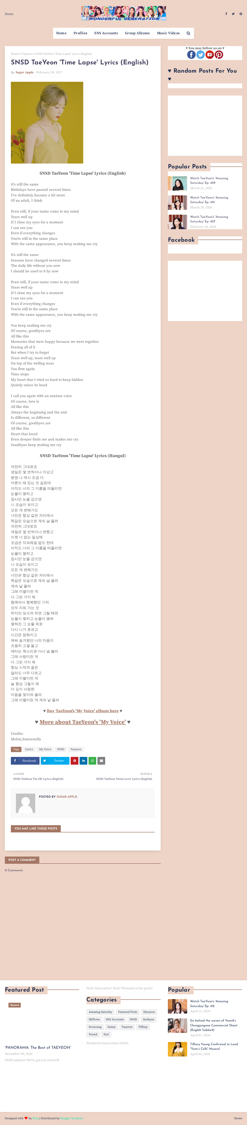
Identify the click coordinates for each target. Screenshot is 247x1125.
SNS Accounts (115, 1019)
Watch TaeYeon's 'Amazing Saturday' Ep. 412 (209, 1004)
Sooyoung (95, 1027)
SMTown (94, 1019)
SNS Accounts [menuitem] (106, 33)
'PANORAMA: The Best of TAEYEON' (38, 1048)
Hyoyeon (149, 1012)
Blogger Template (71, 1118)
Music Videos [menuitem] (168, 33)
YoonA (93, 1034)
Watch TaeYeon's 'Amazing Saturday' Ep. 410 (209, 200)
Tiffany (143, 1027)
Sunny (112, 1027)
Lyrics (29, 749)
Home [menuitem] (61, 33)
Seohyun (148, 1019)
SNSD (60, 749)
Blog (36, 1118)
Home (9, 14)
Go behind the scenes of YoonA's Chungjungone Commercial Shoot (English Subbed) (213, 1025)
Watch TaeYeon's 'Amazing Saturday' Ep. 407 (209, 219)
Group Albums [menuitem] (137, 33)
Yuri (106, 1034)
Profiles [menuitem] (80, 33)
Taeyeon (27, 54)
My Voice (45, 749)
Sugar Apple (25, 72)
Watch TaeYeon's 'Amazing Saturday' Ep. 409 (209, 181)
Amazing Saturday (100, 1012)
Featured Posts (127, 1012)
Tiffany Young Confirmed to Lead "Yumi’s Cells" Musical (214, 1047)
